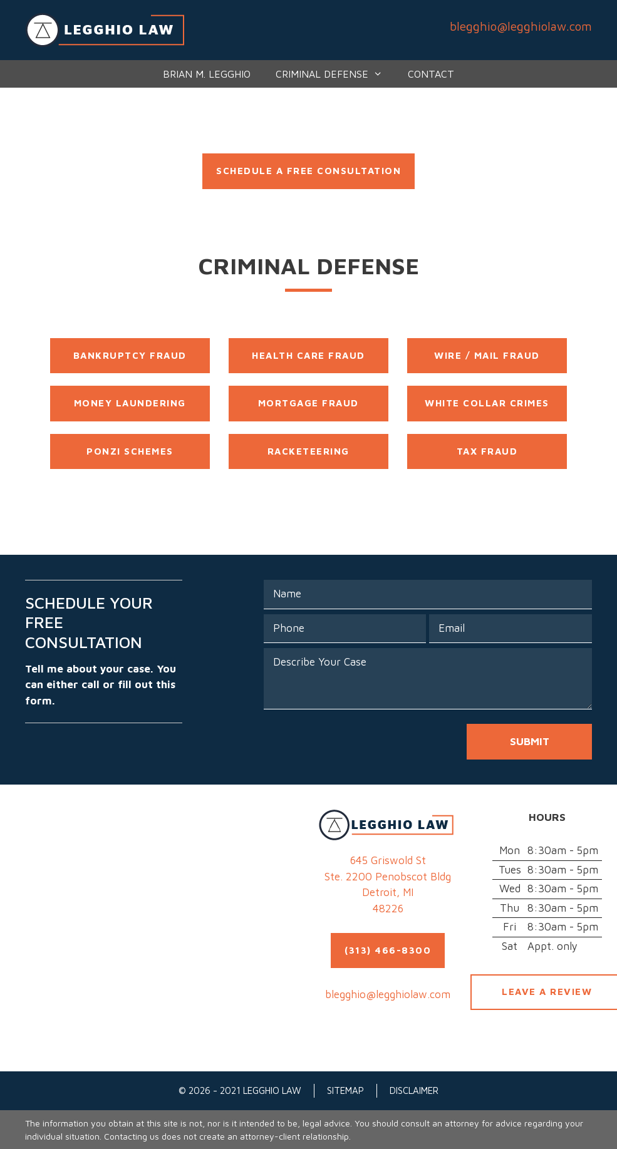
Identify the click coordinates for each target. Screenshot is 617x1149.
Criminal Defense (335, 74)
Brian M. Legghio (207, 74)
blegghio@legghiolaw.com (521, 26)
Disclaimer (414, 1090)
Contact (431, 74)
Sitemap (345, 1090)
